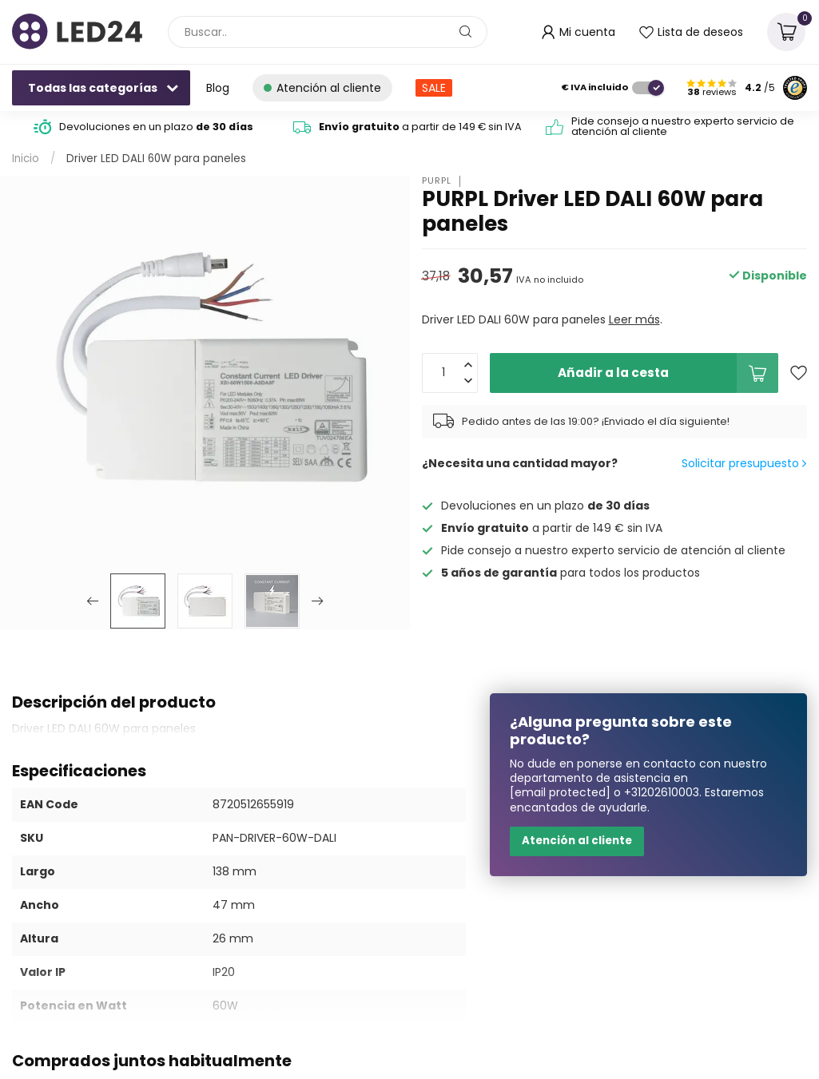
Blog (217, 88)
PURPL (436, 181)
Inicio (25, 158)
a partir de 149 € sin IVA (420, 126)
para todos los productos (570, 573)
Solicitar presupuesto (744, 463)
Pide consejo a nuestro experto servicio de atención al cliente (682, 126)
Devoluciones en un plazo (156, 126)
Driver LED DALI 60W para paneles (156, 158)
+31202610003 (661, 792)
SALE (434, 88)
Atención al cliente (577, 840)
